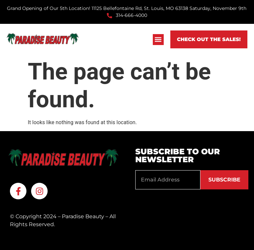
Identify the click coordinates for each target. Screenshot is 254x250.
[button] (158, 39)
